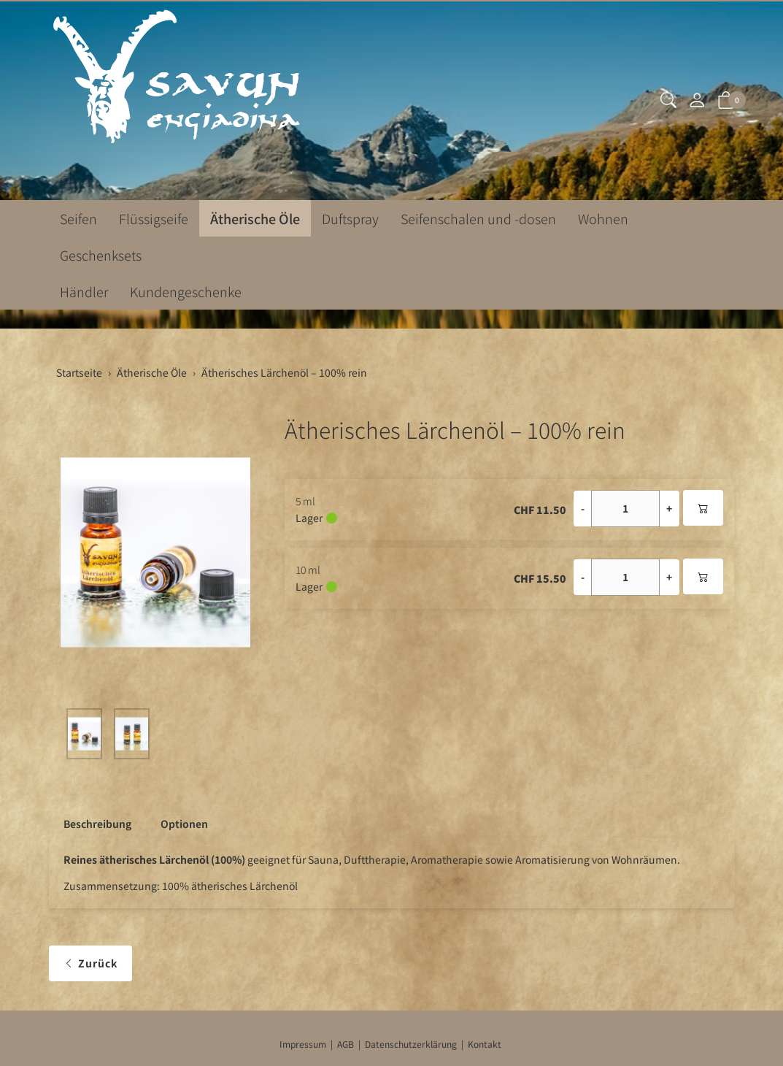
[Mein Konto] (696, 101)
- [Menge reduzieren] (583, 508)
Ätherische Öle (255, 218)
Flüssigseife (153, 218)
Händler (84, 291)
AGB (345, 1044)
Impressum (302, 1044)
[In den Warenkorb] (703, 508)
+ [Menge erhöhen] (669, 508)
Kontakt (484, 1044)
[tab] (90, 823)
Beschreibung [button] (97, 823)
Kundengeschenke (186, 291)
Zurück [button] (90, 963)
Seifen (78, 218)
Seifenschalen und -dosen (478, 218)
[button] (668, 101)
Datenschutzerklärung (411, 1044)
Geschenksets (101, 254)
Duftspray (350, 218)
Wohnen (603, 218)
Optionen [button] (184, 823)
